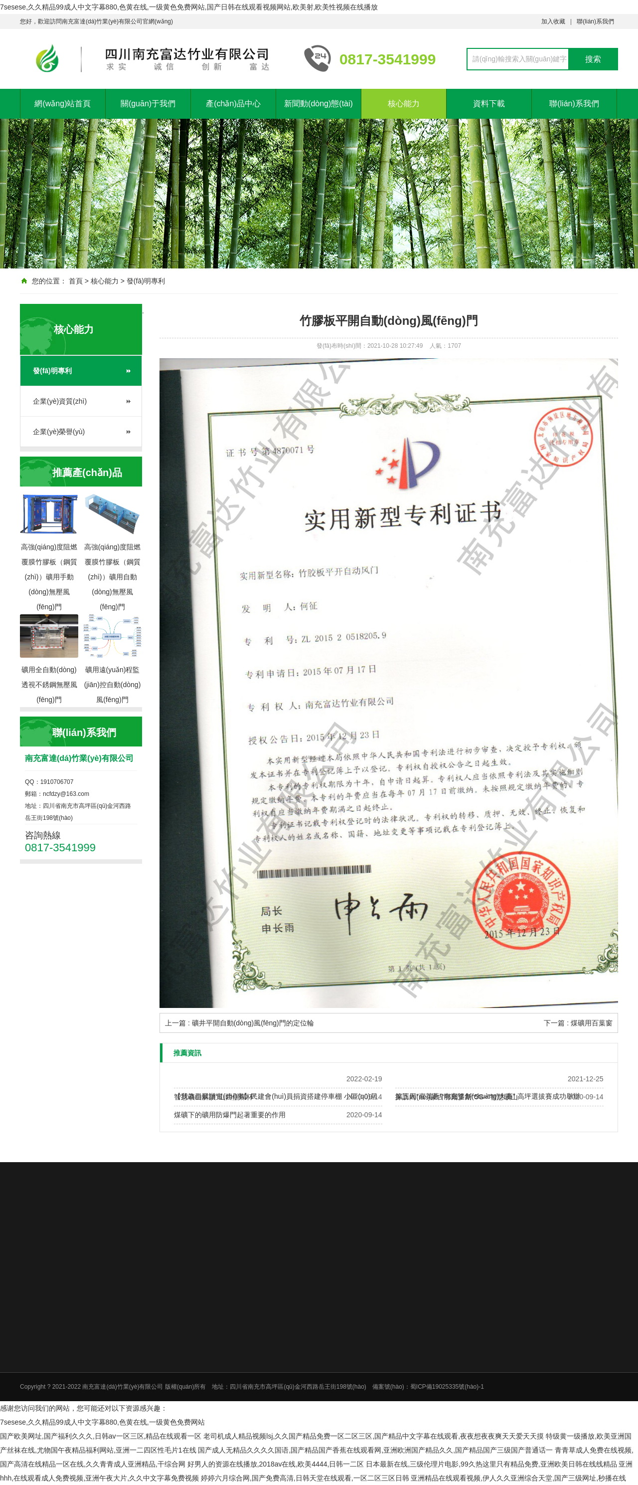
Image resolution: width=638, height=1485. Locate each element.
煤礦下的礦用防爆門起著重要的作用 (230, 1115)
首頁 (76, 281)
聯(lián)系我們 (595, 21)
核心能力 (404, 103)
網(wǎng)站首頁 (62, 103)
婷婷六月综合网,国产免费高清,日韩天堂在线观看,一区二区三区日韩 (305, 1478)
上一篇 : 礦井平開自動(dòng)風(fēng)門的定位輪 (239, 1023)
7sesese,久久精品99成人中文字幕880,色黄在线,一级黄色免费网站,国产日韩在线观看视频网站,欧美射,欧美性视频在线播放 (189, 7)
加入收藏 (553, 21)
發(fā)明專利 (146, 281)
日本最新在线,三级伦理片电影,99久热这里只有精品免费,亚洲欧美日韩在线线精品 (491, 1464)
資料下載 (489, 103)
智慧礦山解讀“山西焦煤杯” (214, 1097)
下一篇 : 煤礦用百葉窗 (578, 1023)
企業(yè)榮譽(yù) (59, 432)
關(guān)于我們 (148, 103)
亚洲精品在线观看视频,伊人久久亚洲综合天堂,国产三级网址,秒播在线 (518, 1478)
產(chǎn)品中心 (233, 103)
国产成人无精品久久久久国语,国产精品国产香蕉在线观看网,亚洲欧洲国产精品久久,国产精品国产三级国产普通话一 (375, 1450)
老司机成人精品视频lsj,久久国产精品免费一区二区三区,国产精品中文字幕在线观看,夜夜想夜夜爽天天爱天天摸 (373, 1436)
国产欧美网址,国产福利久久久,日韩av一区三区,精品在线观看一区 (100, 1436)
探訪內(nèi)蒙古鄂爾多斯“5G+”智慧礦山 (456, 1097)
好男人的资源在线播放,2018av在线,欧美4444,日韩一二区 (275, 1464)
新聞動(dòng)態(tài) (318, 103)
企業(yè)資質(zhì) (60, 401)
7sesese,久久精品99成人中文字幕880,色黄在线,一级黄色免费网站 (102, 1422)
